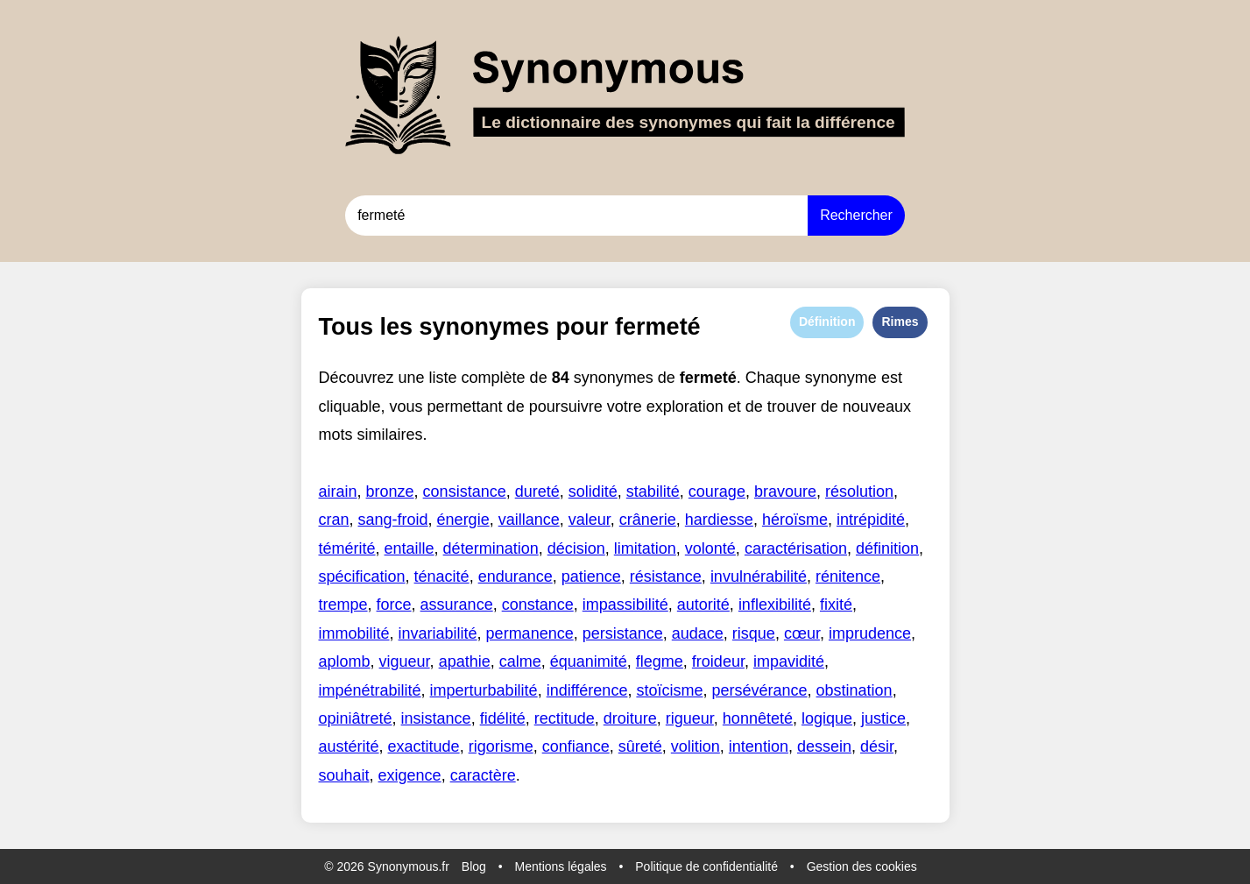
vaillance (529, 519)
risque (753, 633)
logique (827, 718)
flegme (659, 661)
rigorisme (501, 746)
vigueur (404, 661)
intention (758, 746)
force (394, 604)
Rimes (899, 322)
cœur (802, 633)
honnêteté (758, 718)
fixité (836, 604)
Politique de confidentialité (706, 866)
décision (576, 548)
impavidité (788, 661)
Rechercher (856, 215)
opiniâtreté (355, 718)
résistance (666, 576)
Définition (827, 322)
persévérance (759, 690)
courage (717, 491)
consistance (464, 491)
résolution (859, 491)
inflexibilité (774, 604)
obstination (854, 690)
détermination (491, 548)
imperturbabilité (484, 690)
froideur (718, 661)
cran (334, 519)
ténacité (442, 576)
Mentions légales (561, 866)
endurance (515, 576)
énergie (463, 519)
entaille (409, 548)
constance (538, 604)
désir (876, 746)
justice (883, 718)
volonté (710, 548)
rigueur (690, 718)
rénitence (848, 576)
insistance (436, 718)
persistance (623, 633)
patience (591, 576)
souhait (344, 775)
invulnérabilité (758, 576)
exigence (409, 775)
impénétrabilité (370, 690)
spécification (362, 576)
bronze (390, 491)
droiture (630, 718)
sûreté (640, 746)
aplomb (345, 661)
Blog (474, 866)
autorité (703, 604)
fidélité (503, 718)
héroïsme (795, 519)
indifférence (587, 690)
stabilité (653, 491)
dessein (824, 746)
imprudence (870, 633)
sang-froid (393, 519)
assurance (456, 604)
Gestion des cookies (862, 866)
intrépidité (871, 519)
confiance (576, 746)
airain (338, 491)
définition (887, 548)
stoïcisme (669, 690)
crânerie (647, 519)
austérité (349, 746)
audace (698, 633)
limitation (645, 548)
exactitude (424, 746)
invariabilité (438, 633)
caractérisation (796, 548)
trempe (343, 604)
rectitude (564, 718)
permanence (530, 633)
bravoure (785, 491)
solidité (593, 491)
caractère (483, 775)
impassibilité (625, 604)
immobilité (354, 633)
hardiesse (719, 519)
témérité (347, 548)
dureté (537, 491)
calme (520, 661)
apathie (465, 661)
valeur (590, 519)
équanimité (588, 661)
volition (695, 746)
